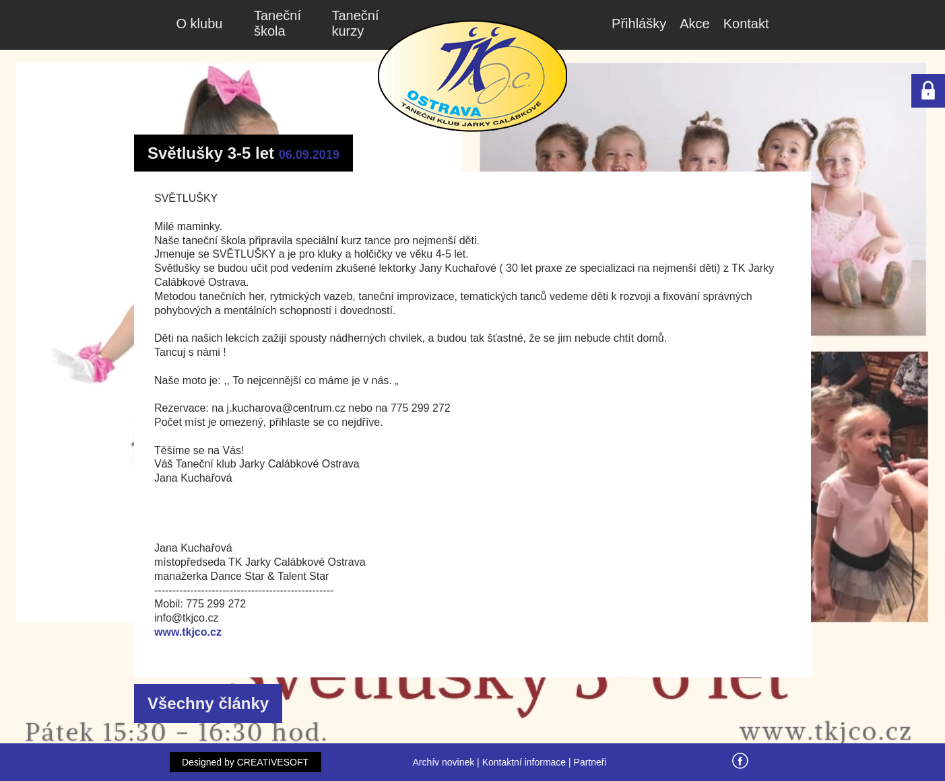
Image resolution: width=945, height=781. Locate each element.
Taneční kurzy (355, 23)
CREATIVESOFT (272, 762)
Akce (694, 23)
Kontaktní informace (524, 762)
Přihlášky (639, 23)
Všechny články (208, 703)
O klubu (199, 23)
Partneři (590, 762)
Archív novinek (443, 762)
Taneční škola (277, 23)
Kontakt (746, 23)
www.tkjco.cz (188, 632)
